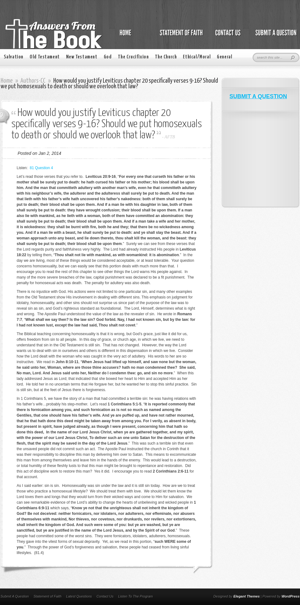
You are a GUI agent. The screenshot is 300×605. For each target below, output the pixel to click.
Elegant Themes (246, 596)
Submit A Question (15, 596)
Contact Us (105, 596)
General (224, 57)
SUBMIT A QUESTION (258, 96)
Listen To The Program (135, 596)
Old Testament (45, 57)
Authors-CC (33, 81)
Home (7, 81)
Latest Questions (79, 596)
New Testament (82, 57)
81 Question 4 (41, 168)
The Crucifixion (133, 57)
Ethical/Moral (197, 57)
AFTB (169, 137)
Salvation (13, 57)
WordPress (291, 596)
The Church (166, 57)
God (108, 57)
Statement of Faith (47, 596)
